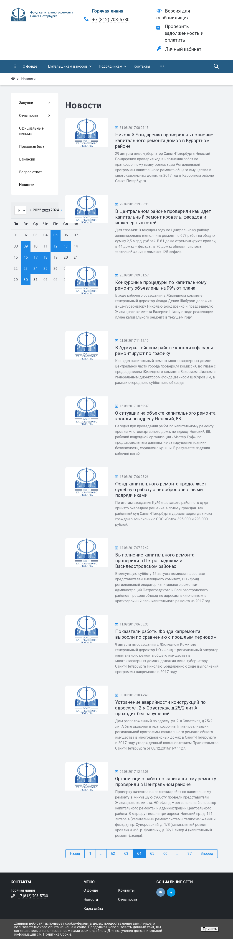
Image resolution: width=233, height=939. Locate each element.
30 (26, 280)
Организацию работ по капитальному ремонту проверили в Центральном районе (165, 781)
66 (165, 853)
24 (35, 268)
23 (26, 268)
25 (45, 268)
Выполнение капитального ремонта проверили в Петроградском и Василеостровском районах (154, 560)
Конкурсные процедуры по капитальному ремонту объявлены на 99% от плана (160, 285)
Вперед (206, 853)
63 (126, 853)
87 (189, 853)
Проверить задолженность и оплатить (184, 33)
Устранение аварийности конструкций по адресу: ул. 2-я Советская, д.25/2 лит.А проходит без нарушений (160, 707)
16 (26, 257)
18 (45, 257)
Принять (210, 929)
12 (55, 246)
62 (113, 853)
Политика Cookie (57, 934)
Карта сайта (93, 908)
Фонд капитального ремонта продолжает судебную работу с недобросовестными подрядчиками (160, 489)
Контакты (126, 890)
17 (35, 257)
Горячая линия (107, 11)
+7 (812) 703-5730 (110, 19)
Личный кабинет (183, 49)
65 (152, 853)
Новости (91, 899)
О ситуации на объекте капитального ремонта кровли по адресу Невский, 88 (165, 415)
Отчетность (127, 899)
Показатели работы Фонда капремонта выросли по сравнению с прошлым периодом (166, 634)
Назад (75, 853)
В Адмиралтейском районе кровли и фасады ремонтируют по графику (164, 350)
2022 (37, 210)
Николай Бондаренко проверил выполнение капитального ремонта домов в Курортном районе (164, 140)
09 (26, 246)
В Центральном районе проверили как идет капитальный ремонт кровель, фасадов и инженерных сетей (163, 217)
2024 (55, 210)
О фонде (91, 890)
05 (55, 235)
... (101, 853)
